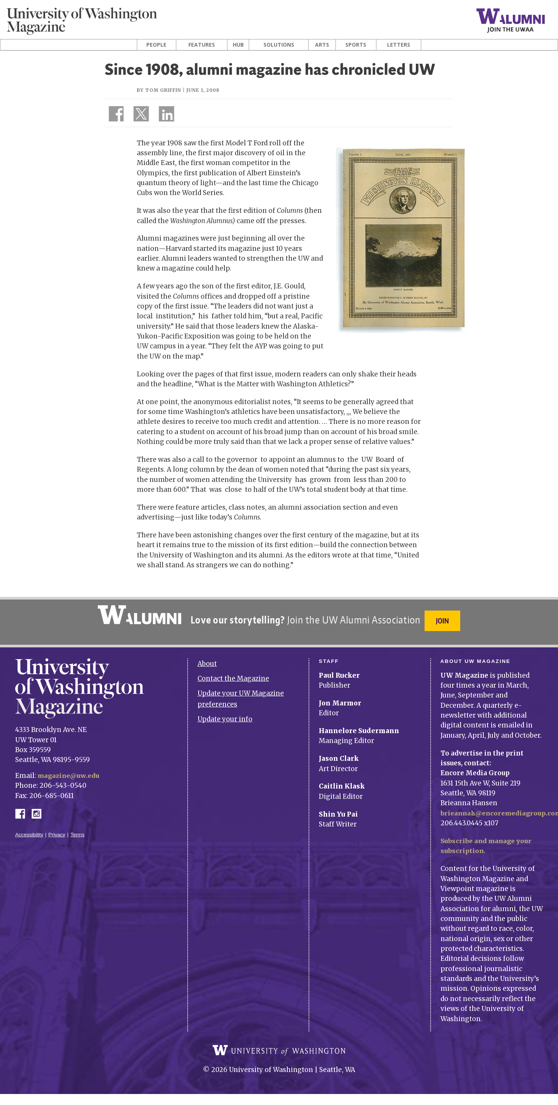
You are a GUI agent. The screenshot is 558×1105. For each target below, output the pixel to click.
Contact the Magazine (233, 674)
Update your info (224, 714)
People (156, 44)
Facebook (23, 808)
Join (443, 620)
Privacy (57, 830)
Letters (398, 44)
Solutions (278, 44)
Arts (322, 44)
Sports (355, 44)
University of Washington (279, 1051)
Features (201, 44)
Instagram (39, 808)
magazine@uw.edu (70, 771)
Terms (78, 830)
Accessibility (29, 830)
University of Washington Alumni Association (138, 614)
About (207, 659)
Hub (238, 44)
